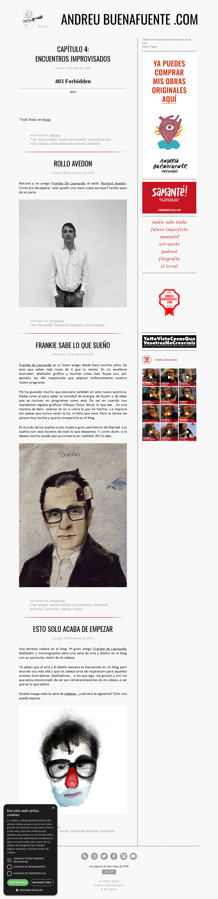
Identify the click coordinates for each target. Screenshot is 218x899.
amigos (43, 604)
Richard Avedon (113, 183)
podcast (54, 135)
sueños (78, 608)
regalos (66, 608)
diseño (64, 830)
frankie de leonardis (73, 139)
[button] (30, 890)
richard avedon (94, 324)
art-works (169, 244)
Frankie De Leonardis (68, 183)
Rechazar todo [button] (41, 882)
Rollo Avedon (73, 163)
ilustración (51, 608)
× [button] (53, 808)
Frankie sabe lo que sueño (73, 345)
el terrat (169, 266)
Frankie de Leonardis (35, 365)
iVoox (46, 119)
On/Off (109, 871)
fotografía (56, 321)
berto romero (47, 139)
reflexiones (57, 600)
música (44, 143)
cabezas (70, 694)
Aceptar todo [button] (17, 882)
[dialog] (30, 849)
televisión (93, 143)
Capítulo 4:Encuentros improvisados (72, 54)
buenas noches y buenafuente (71, 604)
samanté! (169, 237)
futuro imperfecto (169, 229)
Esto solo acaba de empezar (73, 629)
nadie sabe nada (61, 143)
